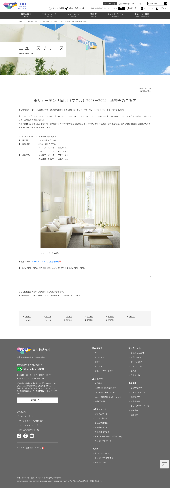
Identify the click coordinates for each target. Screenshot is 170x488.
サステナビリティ (115, 15)
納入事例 (98, 383)
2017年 (90, 320)
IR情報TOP (135, 397)
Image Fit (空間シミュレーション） (109, 397)
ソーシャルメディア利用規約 (31, 421)
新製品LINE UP (101, 427)
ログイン (162, 8)
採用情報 (134, 410)
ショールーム (73, 15)
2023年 (90, 316)
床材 (96, 353)
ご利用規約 (21, 412)
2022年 (111, 316)
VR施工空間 (100, 401)
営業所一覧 (135, 375)
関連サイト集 (100, 463)
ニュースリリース (32, 21)
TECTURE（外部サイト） (105, 392)
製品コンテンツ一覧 (103, 441)
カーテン (98, 366)
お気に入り (133, 8)
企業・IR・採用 (141, 15)
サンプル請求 (110, 4)
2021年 (132, 316)
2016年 (111, 320)
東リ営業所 (40, 391)
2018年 (69, 320)
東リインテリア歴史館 (104, 458)
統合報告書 (135, 401)
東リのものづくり (102, 454)
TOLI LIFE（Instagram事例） (106, 388)
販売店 (93, 15)
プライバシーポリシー (26, 416)
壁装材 (97, 362)
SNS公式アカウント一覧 (29, 430)
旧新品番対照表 (101, 423)
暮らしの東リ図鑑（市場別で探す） (109, 436)
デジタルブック (49, 15)
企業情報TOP (136, 388)
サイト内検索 (56, 8)
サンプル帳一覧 (101, 418)
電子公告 (134, 415)
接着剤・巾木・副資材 (104, 371)
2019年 (48, 320)
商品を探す (26, 15)
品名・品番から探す (75, 8)
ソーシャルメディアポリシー (31, 425)
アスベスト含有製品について (29, 448)
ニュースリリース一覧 (140, 406)
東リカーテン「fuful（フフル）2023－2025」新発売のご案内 (64, 21)
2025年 (48, 316)
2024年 (69, 316)
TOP (20, 21)
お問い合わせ (123, 4)
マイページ (148, 8)
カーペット (99, 357)
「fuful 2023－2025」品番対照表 (45, 261)
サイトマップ (137, 4)
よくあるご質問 (137, 353)
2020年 (28, 320)
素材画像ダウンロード (104, 432)
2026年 (28, 316)
